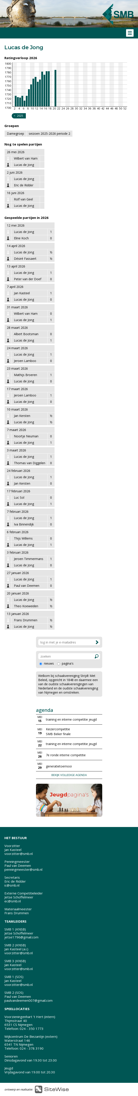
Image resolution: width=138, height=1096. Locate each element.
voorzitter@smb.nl (18, 853)
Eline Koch (21, 238)
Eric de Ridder (23, 185)
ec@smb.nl (12, 901)
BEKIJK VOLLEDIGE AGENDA (69, 775)
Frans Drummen (25, 620)
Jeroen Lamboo (25, 361)
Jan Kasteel (22, 293)
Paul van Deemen (26, 585)
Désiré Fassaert (25, 258)
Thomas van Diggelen (29, 463)
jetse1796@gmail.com (21, 937)
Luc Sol (19, 497)
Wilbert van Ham (26, 158)
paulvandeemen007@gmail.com (28, 1000)
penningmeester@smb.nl (23, 869)
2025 (20, 116)
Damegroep (15, 133)
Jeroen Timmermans (28, 559)
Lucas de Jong (24, 232)
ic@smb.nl (11, 885)
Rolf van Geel (23, 199)
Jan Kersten (22, 416)
